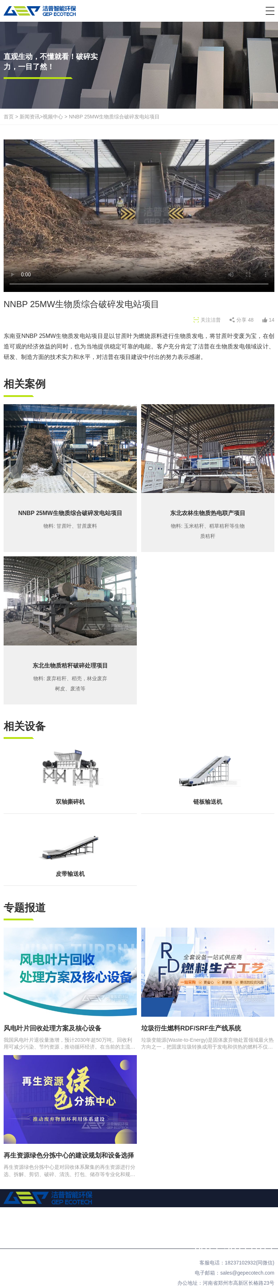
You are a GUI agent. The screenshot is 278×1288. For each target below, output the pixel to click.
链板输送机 (207, 802)
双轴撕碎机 (70, 802)
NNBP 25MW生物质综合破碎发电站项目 (114, 117)
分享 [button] (244, 320)
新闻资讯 (30, 117)
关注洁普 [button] (211, 320)
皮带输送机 (70, 874)
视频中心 (53, 117)
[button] (270, 11)
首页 (9, 117)
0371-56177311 (234, 1247)
